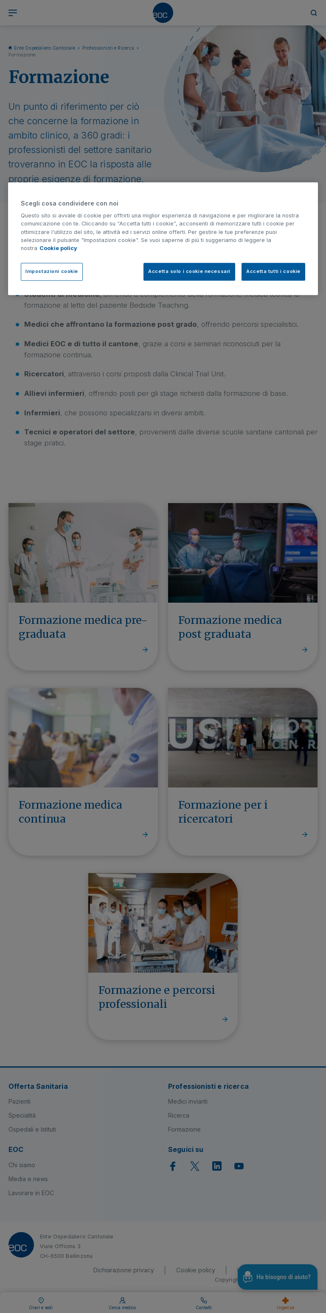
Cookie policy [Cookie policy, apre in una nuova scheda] (58, 248)
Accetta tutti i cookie (273, 272)
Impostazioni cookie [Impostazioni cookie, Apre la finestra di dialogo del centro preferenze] (51, 272)
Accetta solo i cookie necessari (189, 272)
